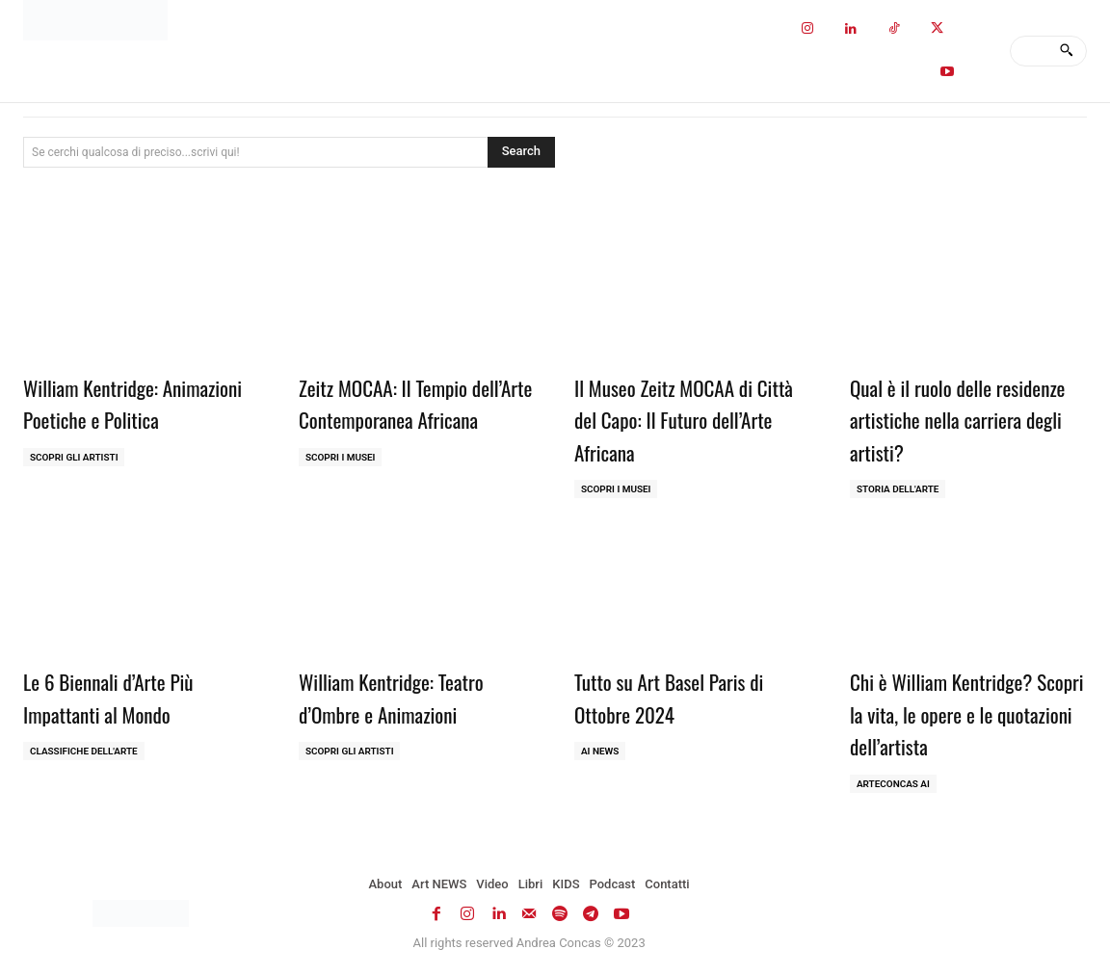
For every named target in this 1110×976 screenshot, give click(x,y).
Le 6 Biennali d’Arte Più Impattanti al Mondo (120, 696)
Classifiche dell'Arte (84, 751)
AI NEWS (600, 751)
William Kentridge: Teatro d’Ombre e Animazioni (404, 696)
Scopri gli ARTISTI (74, 489)
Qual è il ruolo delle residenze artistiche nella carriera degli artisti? (954, 418)
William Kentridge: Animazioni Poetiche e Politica (114, 418)
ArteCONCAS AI (893, 783)
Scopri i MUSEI (340, 489)
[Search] (1066, 51)
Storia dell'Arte (898, 489)
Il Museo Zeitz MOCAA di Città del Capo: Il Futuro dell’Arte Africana (676, 418)
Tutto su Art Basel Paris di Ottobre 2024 (682, 696)
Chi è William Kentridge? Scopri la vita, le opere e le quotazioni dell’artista (960, 712)
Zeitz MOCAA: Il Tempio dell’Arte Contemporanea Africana (401, 418)
